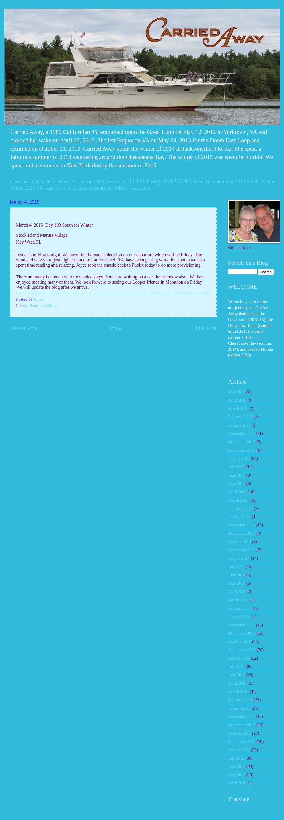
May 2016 (236, 391)
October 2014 (239, 541)
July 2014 (236, 566)
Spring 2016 (139, 188)
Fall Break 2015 (117, 182)
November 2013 (241, 633)
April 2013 (237, 683)
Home (114, 328)
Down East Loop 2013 (80, 181)
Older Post (204, 328)
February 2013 (240, 699)
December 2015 (241, 433)
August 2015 (239, 458)
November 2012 (241, 724)
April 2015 (237, 492)
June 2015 (236, 475)
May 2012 (236, 775)
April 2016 (237, 400)
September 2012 (242, 741)
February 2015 (240, 508)
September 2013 (242, 649)
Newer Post (24, 328)
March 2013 (238, 691)
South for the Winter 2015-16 (68, 188)
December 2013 (241, 625)
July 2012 (236, 758)
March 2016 (238, 408)
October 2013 (239, 641)
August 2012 (239, 750)
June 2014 (236, 575)
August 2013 (239, 658)
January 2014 (239, 616)
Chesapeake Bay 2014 (33, 181)
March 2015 (238, 500)
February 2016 (240, 416)
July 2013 (236, 666)
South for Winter (111, 188)
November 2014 (241, 533)
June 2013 (236, 674)
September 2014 (242, 550)
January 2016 (239, 425)
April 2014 (237, 591)
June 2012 (236, 766)
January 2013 (239, 708)
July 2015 (236, 467)
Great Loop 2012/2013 (160, 181)
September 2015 (242, 450)
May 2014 (236, 583)
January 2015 (239, 516)
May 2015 (236, 483)
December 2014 (241, 525)
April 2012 (237, 783)
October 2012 (239, 733)
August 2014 (239, 558)
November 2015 (241, 441)
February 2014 (240, 608)
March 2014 (238, 600)
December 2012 (241, 716)
